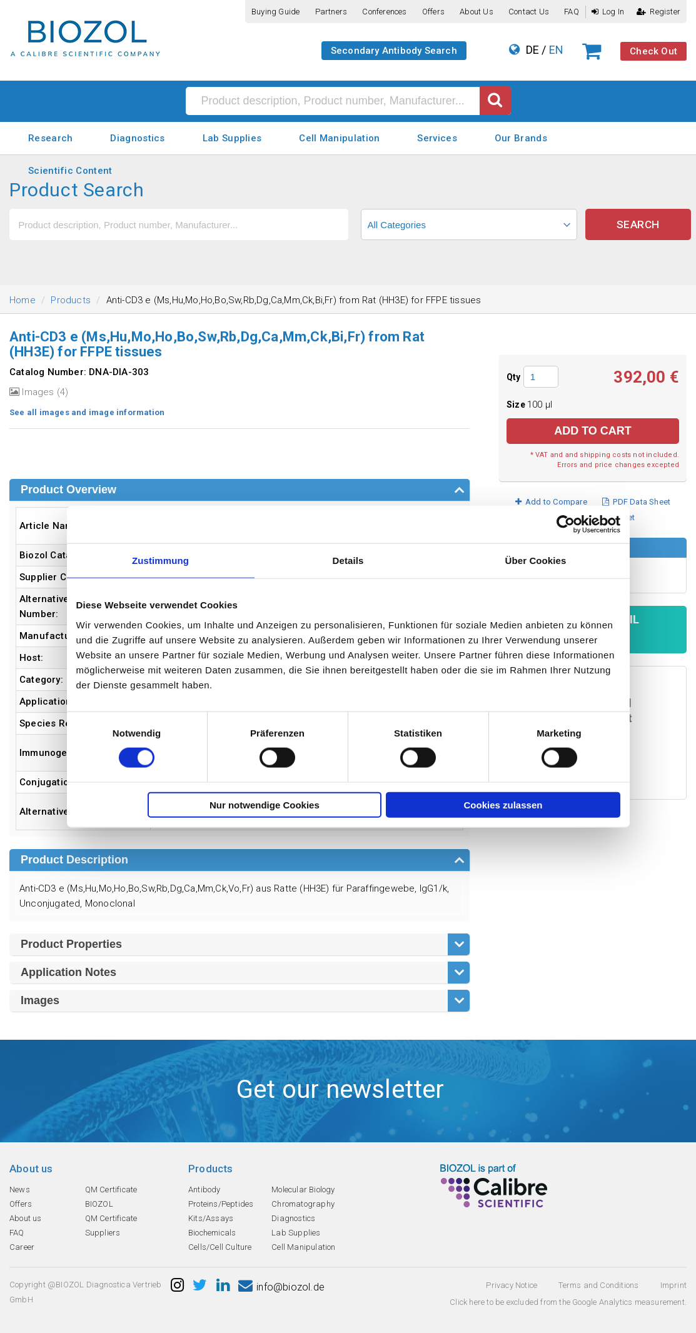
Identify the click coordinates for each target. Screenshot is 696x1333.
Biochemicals (212, 1232)
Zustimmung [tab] (160, 560)
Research (50, 138)
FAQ (571, 11)
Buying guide (275, 11)
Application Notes (68, 972)
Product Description (74, 859)
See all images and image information (86, 412)
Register (658, 11)
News (19, 1189)
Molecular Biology (303, 1189)
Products (71, 300)
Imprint (673, 1285)
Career (21, 1247)
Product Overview (68, 489)
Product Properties (71, 944)
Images (40, 1000)
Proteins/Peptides (220, 1204)
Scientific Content (70, 170)
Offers (433, 11)
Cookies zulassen (503, 804)
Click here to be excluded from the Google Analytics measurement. (568, 1302)
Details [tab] (348, 560)
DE (532, 49)
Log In (608, 11)
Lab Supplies (232, 138)
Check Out (653, 51)
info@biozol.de (281, 1287)
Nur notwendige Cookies (264, 804)
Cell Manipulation (339, 138)
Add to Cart (593, 431)
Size (517, 405)
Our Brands (521, 138)
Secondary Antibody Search (394, 50)
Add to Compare (551, 501)
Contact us (528, 11)
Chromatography (303, 1204)
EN (556, 49)
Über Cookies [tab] (536, 560)
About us (476, 11)
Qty (514, 377)
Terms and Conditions (598, 1285)
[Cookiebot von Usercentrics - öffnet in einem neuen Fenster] (565, 524)
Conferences (384, 11)
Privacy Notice (511, 1285)
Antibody (204, 1189)
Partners (331, 11)
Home (22, 300)
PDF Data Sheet (636, 501)
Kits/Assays (210, 1218)
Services (436, 138)
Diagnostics (137, 138)
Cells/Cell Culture (220, 1247)
